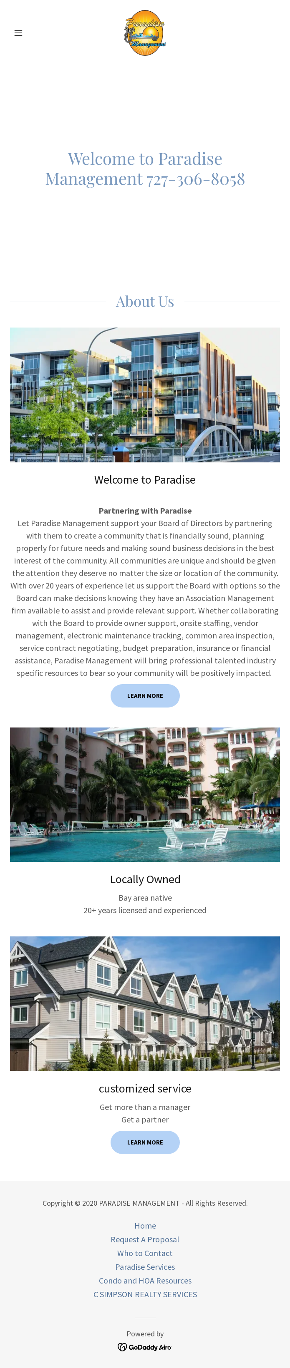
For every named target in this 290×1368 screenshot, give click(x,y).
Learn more (145, 696)
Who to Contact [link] (145, 1253)
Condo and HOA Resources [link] (145, 1280)
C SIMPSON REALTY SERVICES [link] (145, 1294)
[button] (30, 33)
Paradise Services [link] (145, 1266)
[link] (145, 33)
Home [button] (145, 1225)
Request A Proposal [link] (145, 1239)
